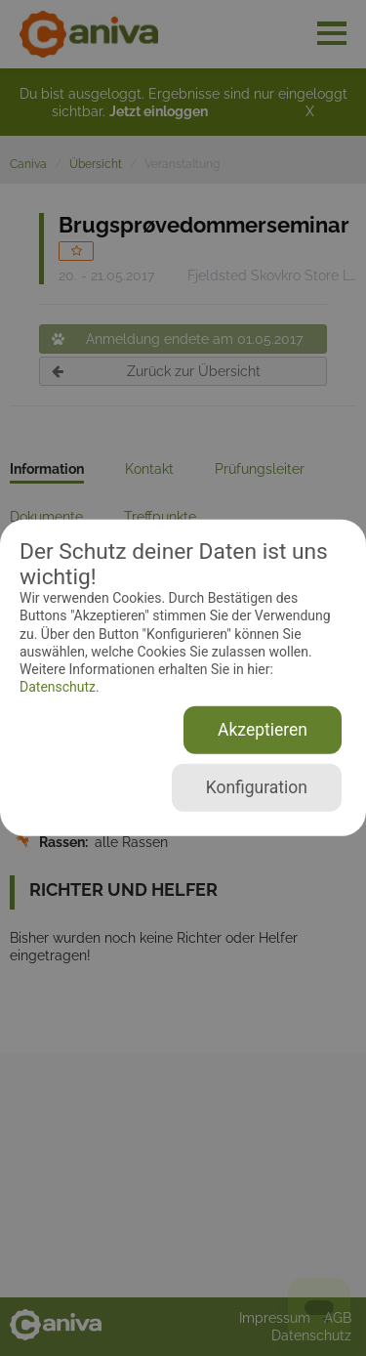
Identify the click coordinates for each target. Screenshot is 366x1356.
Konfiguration (256, 787)
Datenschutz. (60, 687)
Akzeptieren (262, 730)
